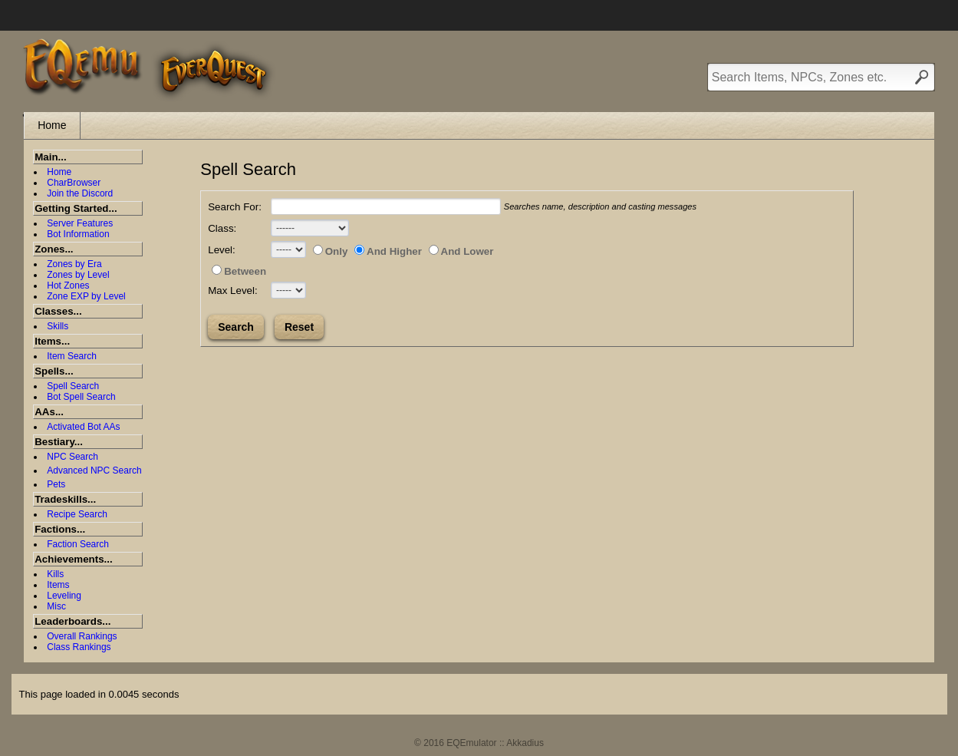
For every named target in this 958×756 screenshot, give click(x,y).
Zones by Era (74, 264)
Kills (55, 574)
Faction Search (78, 544)
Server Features (80, 223)
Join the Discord (80, 193)
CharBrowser (73, 182)
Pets (56, 484)
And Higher (388, 251)
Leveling (64, 595)
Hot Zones (68, 285)
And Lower (461, 251)
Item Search (72, 356)
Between (239, 271)
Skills (57, 326)
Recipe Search (77, 514)
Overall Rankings (82, 636)
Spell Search (73, 386)
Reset (299, 327)
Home (52, 125)
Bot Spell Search (81, 396)
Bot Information (78, 234)
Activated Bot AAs (83, 426)
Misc (56, 606)
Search (236, 327)
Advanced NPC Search (94, 470)
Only (330, 251)
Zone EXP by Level (86, 296)
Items (58, 584)
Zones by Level (78, 274)
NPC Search (72, 456)
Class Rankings (78, 647)
